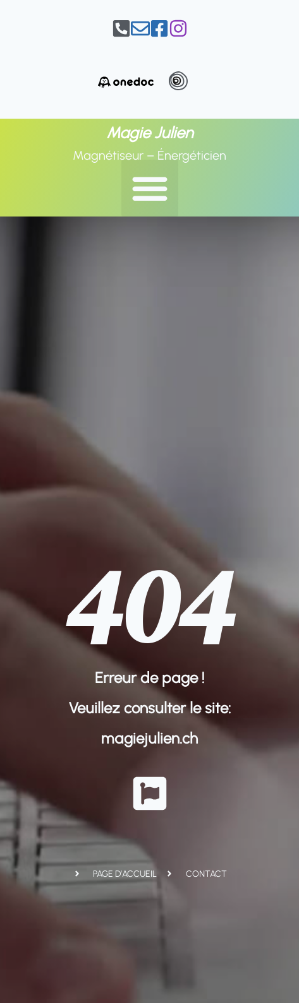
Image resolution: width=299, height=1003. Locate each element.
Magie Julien (149, 132)
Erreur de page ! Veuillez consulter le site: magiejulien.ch (150, 707)
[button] (149, 188)
